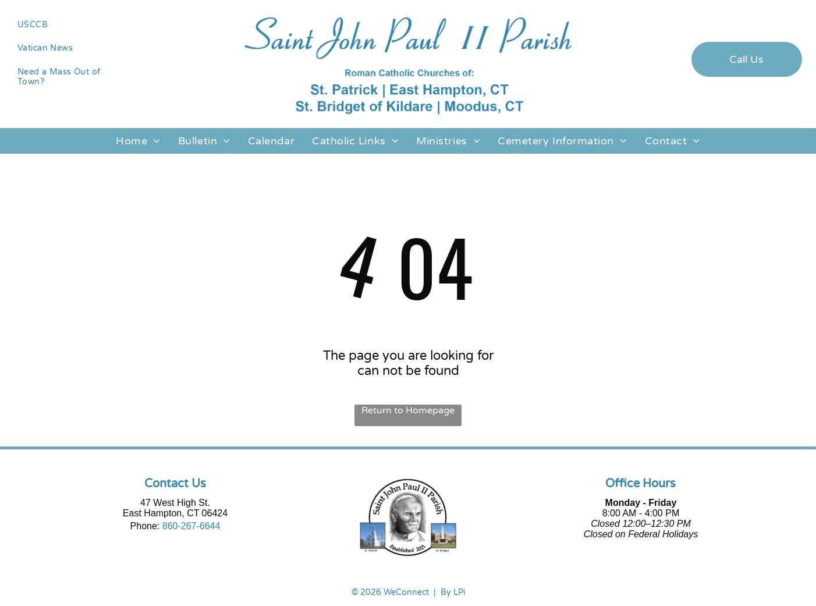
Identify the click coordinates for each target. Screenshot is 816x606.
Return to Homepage (408, 410)
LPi (459, 592)
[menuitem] (69, 25)
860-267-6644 (191, 526)
